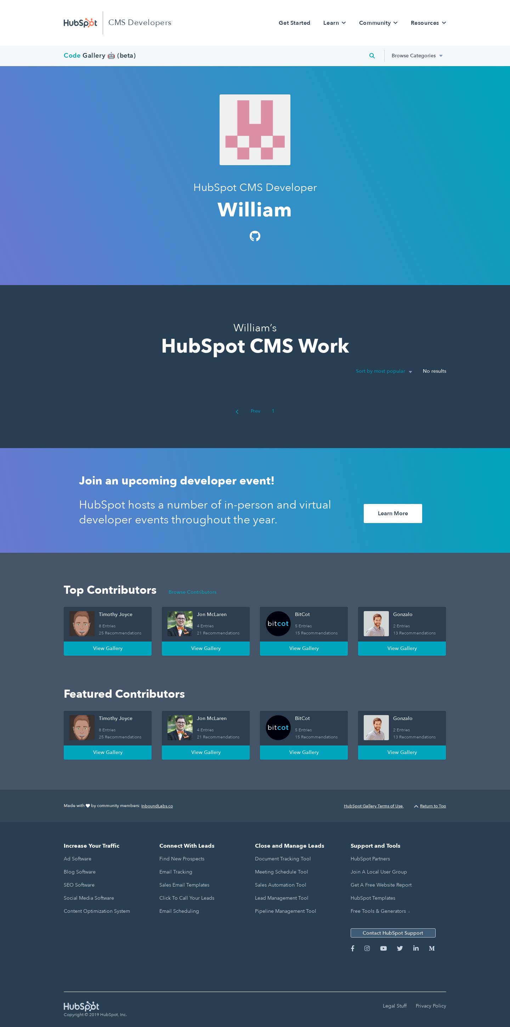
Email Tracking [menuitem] (175, 872)
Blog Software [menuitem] (80, 872)
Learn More (393, 513)
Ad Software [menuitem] (77, 858)
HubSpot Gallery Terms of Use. (374, 806)
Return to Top (430, 806)
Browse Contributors (192, 592)
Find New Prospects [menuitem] (181, 858)
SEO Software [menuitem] (79, 885)
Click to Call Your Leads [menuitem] (186, 898)
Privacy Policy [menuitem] (431, 1006)
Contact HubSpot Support (393, 933)
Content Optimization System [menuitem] (97, 911)
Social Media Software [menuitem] (89, 898)
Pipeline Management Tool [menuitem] (285, 911)
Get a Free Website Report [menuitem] (381, 885)
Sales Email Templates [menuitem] (184, 885)
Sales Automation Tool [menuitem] (280, 885)
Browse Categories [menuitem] (414, 55)
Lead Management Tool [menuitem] (281, 898)
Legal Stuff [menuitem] (395, 1006)
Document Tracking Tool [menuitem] (283, 858)
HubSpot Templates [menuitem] (373, 898)
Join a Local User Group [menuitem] (379, 872)
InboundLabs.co (157, 806)
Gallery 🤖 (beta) (100, 55)
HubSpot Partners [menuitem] (370, 858)
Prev (248, 411)
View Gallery (108, 648)
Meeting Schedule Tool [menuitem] (281, 872)
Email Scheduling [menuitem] (179, 911)
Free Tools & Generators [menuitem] (378, 911)
